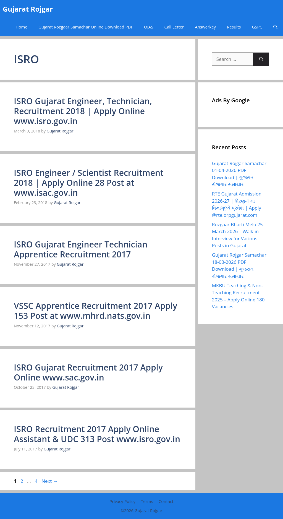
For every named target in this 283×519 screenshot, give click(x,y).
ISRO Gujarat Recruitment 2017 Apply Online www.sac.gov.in (88, 372)
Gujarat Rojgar (28, 9)
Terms (147, 501)
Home (21, 27)
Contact (166, 501)
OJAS (148, 27)
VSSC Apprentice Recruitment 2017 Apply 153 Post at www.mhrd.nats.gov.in (95, 310)
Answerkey (205, 27)
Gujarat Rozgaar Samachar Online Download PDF (85, 27)
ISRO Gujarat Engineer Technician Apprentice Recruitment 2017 (80, 249)
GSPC (257, 27)
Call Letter (174, 27)
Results (234, 27)
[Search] (261, 59)
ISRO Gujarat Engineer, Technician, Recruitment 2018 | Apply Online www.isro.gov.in (83, 111)
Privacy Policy (122, 501)
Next (49, 481)
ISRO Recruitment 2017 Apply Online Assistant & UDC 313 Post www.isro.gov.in (97, 434)
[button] (275, 27)
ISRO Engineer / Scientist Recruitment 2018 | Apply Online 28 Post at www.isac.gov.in (89, 182)
